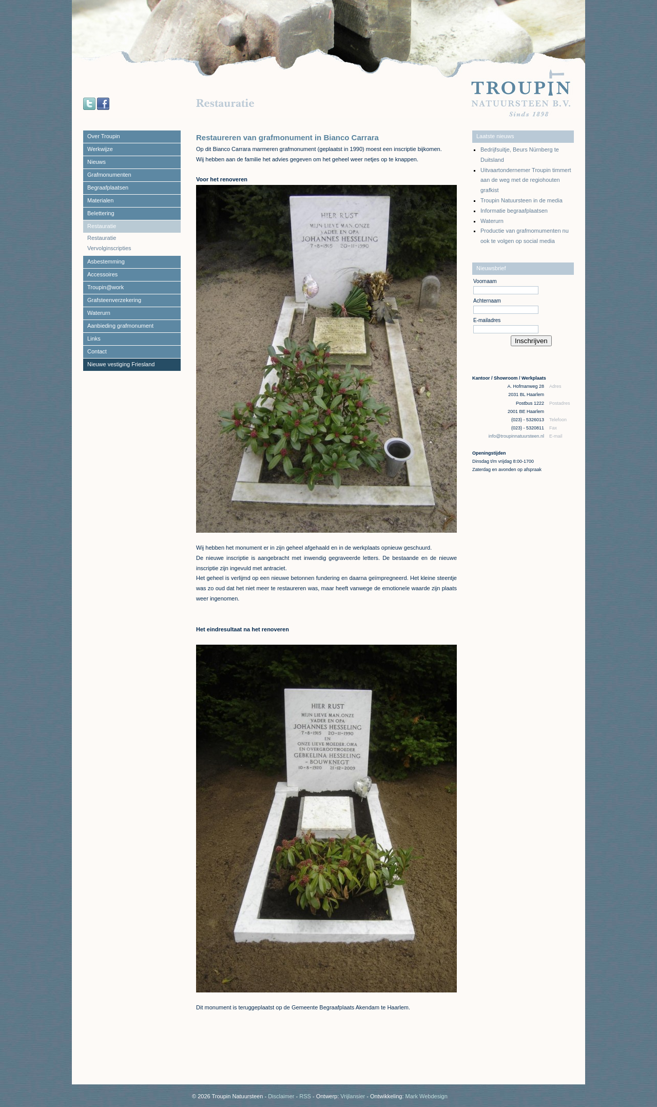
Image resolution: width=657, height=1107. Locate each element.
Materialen (100, 200)
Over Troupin (103, 136)
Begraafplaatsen (107, 187)
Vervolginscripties (109, 248)
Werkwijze (100, 149)
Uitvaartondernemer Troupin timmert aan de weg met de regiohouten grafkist (525, 180)
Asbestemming (106, 261)
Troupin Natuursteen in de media (521, 200)
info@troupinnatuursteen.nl (517, 436)
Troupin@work (105, 287)
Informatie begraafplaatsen (514, 211)
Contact (97, 351)
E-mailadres (486, 320)
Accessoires (102, 274)
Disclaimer (281, 1096)
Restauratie (101, 226)
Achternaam (487, 301)
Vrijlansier (352, 1096)
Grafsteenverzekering (114, 300)
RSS (305, 1096)
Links (94, 338)
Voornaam (485, 281)
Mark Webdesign (426, 1096)
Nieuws (96, 162)
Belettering (100, 213)
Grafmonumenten (109, 175)
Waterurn (98, 313)
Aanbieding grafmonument (120, 326)
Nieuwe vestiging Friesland (120, 364)
